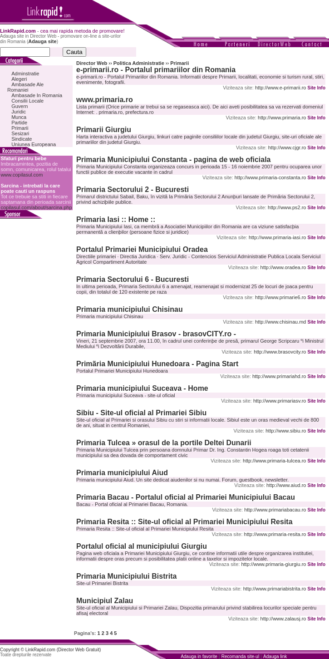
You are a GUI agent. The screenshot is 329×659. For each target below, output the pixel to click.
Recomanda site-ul (240, 656)
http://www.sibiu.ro (285, 430)
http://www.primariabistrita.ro (274, 588)
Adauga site (42, 41)
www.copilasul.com (21, 174)
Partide (19, 122)
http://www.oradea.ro (283, 267)
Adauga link (275, 656)
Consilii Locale (27, 100)
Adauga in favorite (199, 656)
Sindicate (21, 139)
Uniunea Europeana (33, 144)
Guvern (19, 106)
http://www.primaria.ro (282, 117)
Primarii (19, 128)
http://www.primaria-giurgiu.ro (273, 564)
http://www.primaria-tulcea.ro (274, 460)
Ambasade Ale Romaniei (25, 87)
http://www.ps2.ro (287, 207)
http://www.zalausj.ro (283, 618)
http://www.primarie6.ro (280, 297)
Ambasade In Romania (36, 95)
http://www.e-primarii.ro (280, 87)
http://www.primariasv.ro (279, 400)
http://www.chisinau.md (280, 322)
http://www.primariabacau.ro (275, 509)
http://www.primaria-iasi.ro (277, 237)
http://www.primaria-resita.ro (275, 534)
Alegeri (19, 79)
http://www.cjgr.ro (287, 147)
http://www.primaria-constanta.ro (270, 177)
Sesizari (20, 133)
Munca (18, 117)
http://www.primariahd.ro (279, 376)
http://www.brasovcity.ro (280, 351)
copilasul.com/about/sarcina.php (36, 207)
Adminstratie (25, 73)
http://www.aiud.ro (286, 485)
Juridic (18, 111)
